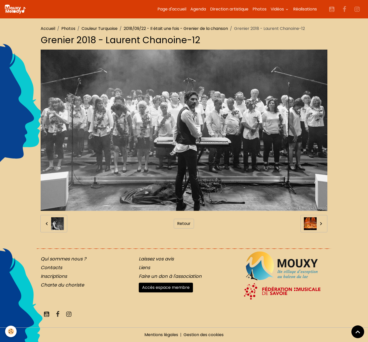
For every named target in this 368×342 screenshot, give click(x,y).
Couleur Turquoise (100, 28)
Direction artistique (229, 9)
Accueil (48, 28)
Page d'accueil (171, 9)
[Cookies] (11, 331)
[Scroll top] (357, 331)
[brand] (16, 9)
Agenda (198, 9)
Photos (259, 9)
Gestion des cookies (203, 335)
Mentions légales (161, 335)
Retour (184, 223)
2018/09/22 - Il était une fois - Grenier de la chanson (176, 28)
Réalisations (305, 9)
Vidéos (278, 9)
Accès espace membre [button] (166, 287)
